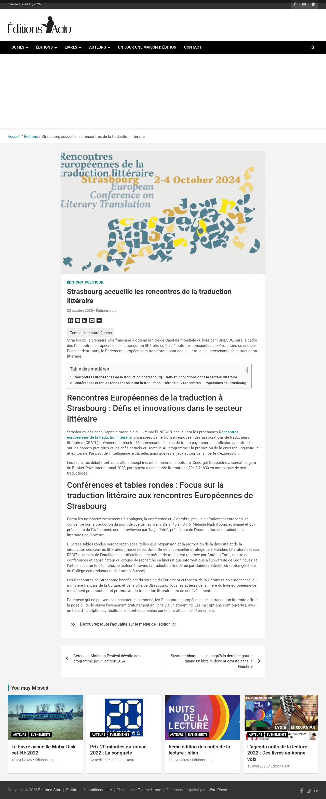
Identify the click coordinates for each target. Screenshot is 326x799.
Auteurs (97, 47)
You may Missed (29, 688)
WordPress (218, 790)
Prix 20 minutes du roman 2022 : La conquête (118, 750)
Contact (192, 47)
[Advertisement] (163, 92)
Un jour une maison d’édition (147, 47)
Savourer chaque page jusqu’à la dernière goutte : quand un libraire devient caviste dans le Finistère (212, 661)
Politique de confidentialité (89, 790)
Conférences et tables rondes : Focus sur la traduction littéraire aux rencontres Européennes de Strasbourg (160, 383)
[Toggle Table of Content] (240, 370)
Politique (94, 282)
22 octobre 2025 (80, 310)
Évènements (40, 734)
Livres (71, 47)
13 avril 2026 (21, 760)
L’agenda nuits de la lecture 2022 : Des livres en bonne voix (277, 753)
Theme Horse (149, 790)
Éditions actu (106, 310)
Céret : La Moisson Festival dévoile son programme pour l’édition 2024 (107, 658)
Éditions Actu (49, 790)
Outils (17, 47)
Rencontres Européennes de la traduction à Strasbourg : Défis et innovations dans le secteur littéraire (155, 377)
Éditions (44, 47)
